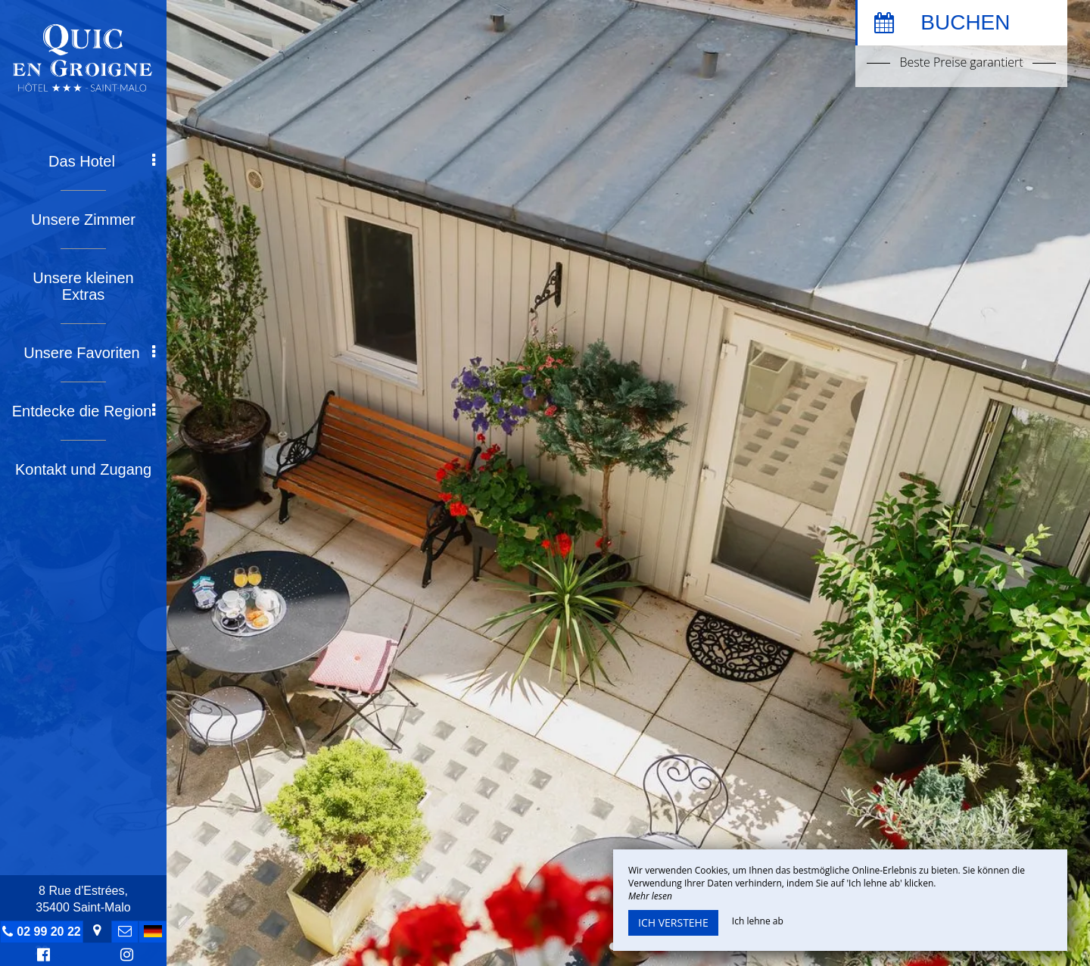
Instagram (124, 956)
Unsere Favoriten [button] (89, 352)
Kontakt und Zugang (83, 469)
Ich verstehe (673, 922)
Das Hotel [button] (101, 161)
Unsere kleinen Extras (83, 286)
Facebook (41, 956)
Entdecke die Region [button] (83, 411)
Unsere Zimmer (83, 219)
